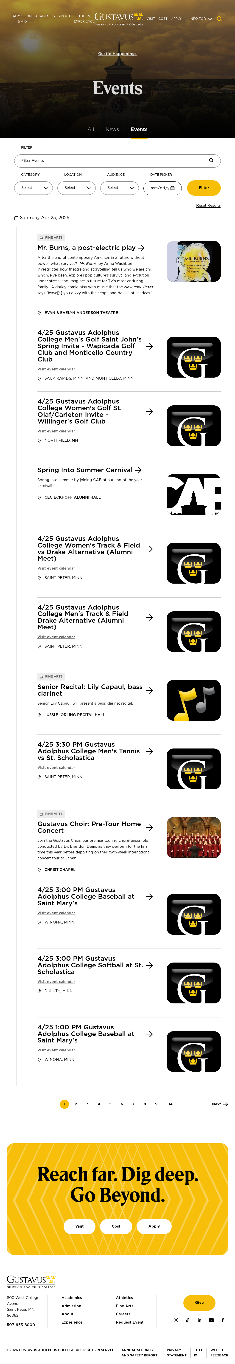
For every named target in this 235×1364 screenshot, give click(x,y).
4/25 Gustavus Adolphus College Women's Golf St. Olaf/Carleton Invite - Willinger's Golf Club (79, 411)
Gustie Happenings (117, 48)
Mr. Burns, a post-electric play (86, 248)
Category (30, 174)
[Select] (33, 188)
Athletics (124, 1298)
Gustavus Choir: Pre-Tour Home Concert (89, 827)
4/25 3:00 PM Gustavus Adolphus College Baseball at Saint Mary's (85, 897)
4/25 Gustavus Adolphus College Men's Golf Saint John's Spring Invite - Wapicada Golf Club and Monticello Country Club (89, 346)
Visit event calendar (56, 369)
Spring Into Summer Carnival (85, 470)
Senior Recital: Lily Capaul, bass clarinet (90, 690)
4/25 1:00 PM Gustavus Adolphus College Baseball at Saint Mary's (85, 1034)
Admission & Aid (22, 19)
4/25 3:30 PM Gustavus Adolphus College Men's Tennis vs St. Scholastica (88, 751)
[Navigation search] (219, 19)
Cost (163, 18)
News (112, 129)
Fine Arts (124, 1306)
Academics (45, 16)
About (64, 16)
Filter (26, 147)
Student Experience (84, 19)
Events (139, 129)
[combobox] (33, 189)
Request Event (130, 1322)
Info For (198, 18)
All (90, 129)
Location (73, 174)
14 (171, 1104)
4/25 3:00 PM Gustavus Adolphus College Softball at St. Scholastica (90, 965)
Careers (123, 1314)
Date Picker (161, 174)
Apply (176, 18)
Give (199, 1303)
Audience (116, 174)
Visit (150, 18)
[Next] (220, 1104)
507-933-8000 (21, 1325)
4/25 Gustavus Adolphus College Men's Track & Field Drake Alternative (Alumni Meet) (82, 617)
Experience (72, 1322)
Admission (71, 1306)
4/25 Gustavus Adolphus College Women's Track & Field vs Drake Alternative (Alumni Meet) (88, 549)
